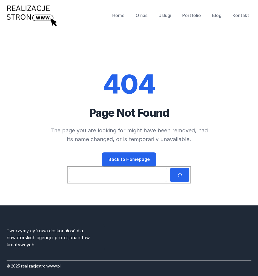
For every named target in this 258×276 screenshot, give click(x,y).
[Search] (179, 175)
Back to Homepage (129, 159)
